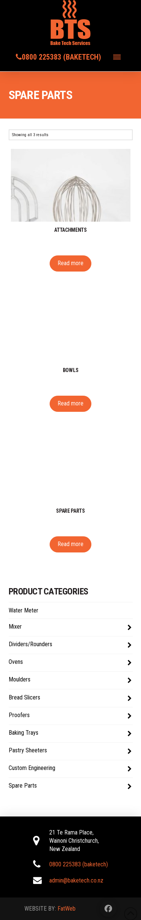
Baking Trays (70, 733)
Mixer (70, 627)
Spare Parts (70, 786)
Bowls (71, 370)
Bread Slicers (70, 698)
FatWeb (67, 908)
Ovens (70, 662)
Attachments (70, 230)
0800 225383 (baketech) (61, 57)
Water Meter (23, 610)
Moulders (70, 680)
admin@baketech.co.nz (76, 880)
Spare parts (70, 511)
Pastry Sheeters (70, 751)
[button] (117, 57)
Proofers (70, 716)
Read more (70, 263)
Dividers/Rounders (70, 645)
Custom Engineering (70, 769)
